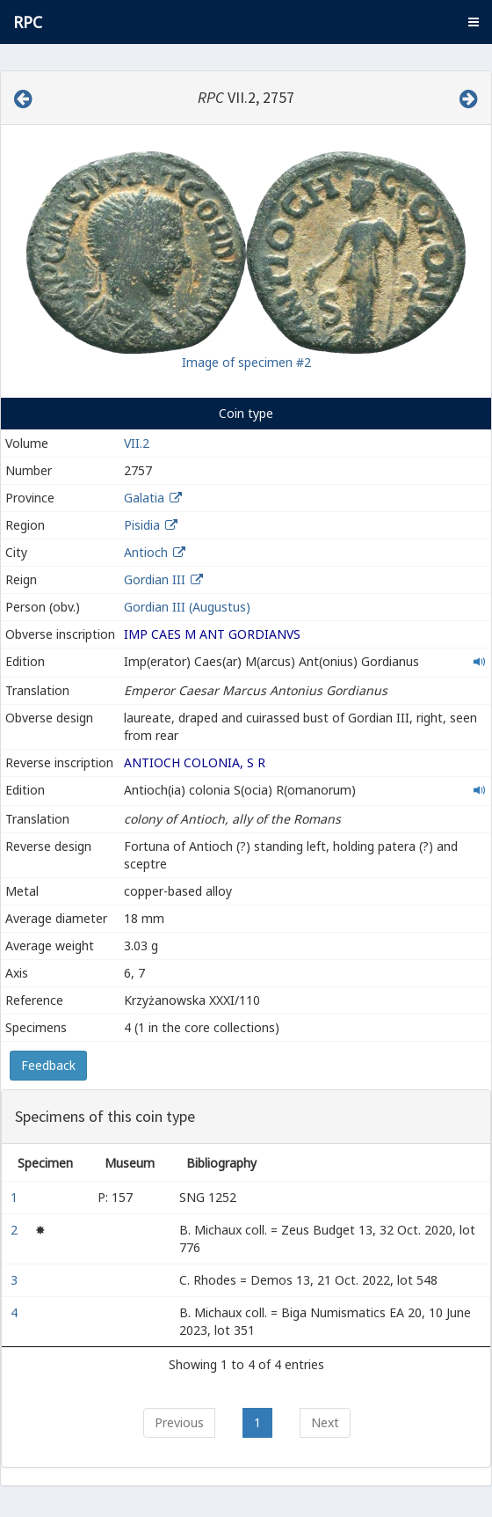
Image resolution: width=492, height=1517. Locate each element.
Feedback (48, 1065)
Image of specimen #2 (246, 362)
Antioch (146, 552)
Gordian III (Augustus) (187, 606)
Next (325, 1422)
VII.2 (136, 443)
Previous (179, 1422)
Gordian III (154, 579)
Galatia (144, 497)
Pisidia (142, 525)
